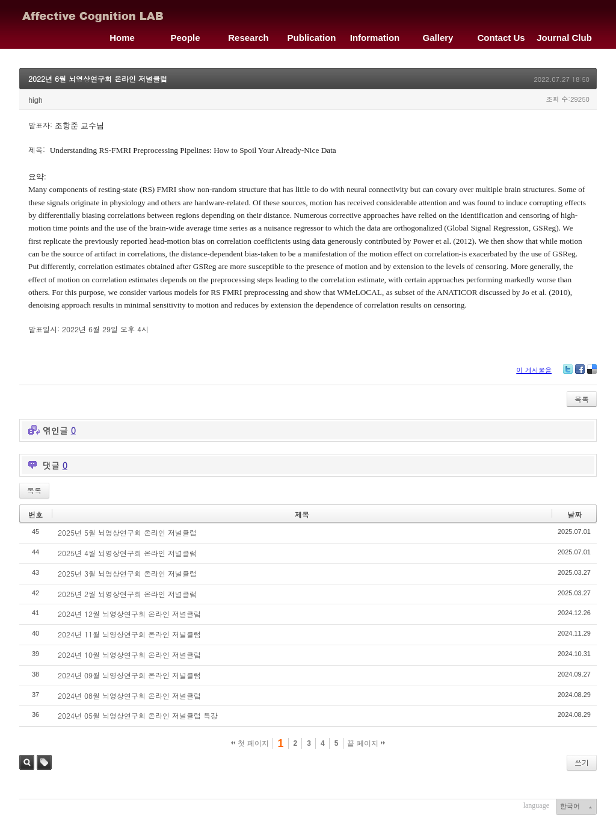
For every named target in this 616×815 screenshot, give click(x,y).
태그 (44, 762)
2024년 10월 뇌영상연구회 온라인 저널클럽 (129, 654)
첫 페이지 (250, 743)
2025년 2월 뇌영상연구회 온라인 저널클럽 (127, 594)
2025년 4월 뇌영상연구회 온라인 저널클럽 (127, 553)
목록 (581, 399)
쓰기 (581, 762)
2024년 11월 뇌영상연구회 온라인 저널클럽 (129, 634)
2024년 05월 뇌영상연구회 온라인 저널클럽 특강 (138, 715)
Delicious (592, 373)
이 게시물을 (534, 369)
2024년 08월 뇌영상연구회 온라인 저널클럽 (129, 695)
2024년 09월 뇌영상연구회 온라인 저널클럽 (129, 675)
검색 (26, 762)
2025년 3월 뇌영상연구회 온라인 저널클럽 (127, 573)
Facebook (580, 373)
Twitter (568, 373)
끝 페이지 (366, 743)
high (35, 100)
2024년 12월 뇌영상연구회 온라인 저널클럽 (129, 614)
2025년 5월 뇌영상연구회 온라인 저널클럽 (127, 532)
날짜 (574, 514)
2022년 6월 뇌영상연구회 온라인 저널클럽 (97, 78)
